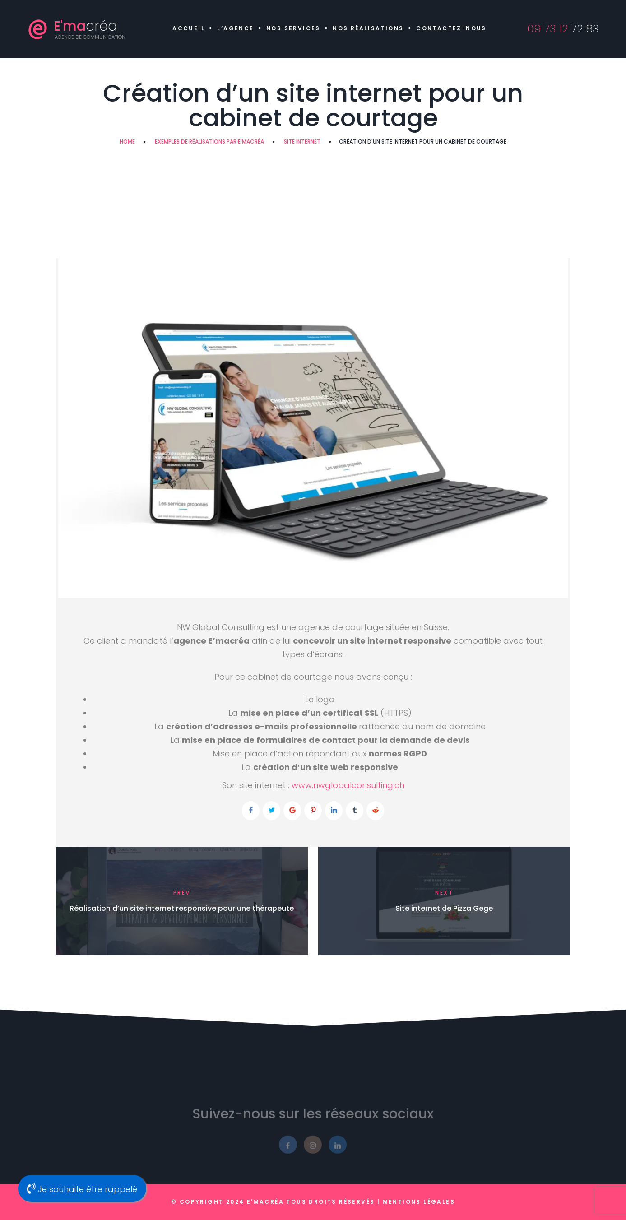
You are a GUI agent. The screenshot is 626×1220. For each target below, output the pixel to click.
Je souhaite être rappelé (82, 1189)
